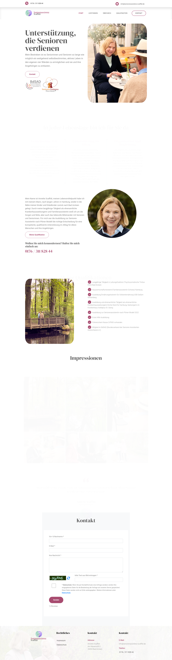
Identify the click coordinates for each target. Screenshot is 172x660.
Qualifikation (121, 13)
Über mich (107, 13)
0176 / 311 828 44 (36, 3)
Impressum (61, 640)
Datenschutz (66, 593)
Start (81, 13)
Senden (56, 600)
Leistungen (93, 13)
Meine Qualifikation (37, 235)
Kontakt (138, 13)
